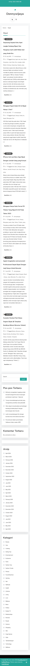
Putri (18, 334)
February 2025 (9, 499)
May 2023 (8, 525)
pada (10, 222)
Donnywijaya (15, 14)
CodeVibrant (5, 664)
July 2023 (8, 519)
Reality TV (8, 611)
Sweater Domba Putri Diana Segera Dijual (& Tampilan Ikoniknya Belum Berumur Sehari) (14, 321)
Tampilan (14, 336)
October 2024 (9, 512)
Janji (9, 277)
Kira (16, 62)
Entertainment (9, 555)
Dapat (17, 274)
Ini (23, 115)
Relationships (9, 614)
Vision (23, 277)
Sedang (9, 65)
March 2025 (9, 496)
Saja (20, 169)
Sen (13, 118)
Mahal (4, 65)
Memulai (13, 277)
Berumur (18, 331)
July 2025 (8, 483)
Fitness (7, 571)
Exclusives (8, 558)
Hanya (17, 115)
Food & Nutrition (10, 575)
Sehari (5, 336)
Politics (7, 607)
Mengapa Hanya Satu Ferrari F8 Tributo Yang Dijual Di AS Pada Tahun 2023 (13, 209)
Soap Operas (9, 634)
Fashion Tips (9, 565)
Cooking (8, 548)
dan (19, 59)
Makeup (8, 601)
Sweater (9, 336)
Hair (7, 581)
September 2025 (10, 476)
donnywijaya (17, 56)
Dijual (25, 59)
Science (8, 624)
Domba (8, 334)
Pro (17, 277)
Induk (21, 115)
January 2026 (9, 463)
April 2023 (8, 529)
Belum (14, 331)
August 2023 (9, 516)
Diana (22, 331)
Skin (7, 630)
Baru (16, 166)
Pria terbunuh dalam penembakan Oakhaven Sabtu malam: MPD (14, 421)
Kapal (4, 118)
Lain (17, 169)
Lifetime (8, 591)
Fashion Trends (9, 568)
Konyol (14, 169)
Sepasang (14, 65)
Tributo (20, 222)
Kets (13, 62)
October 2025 (9, 473)
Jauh (10, 62)
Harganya (5, 62)
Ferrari (17, 219)
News (7, 604)
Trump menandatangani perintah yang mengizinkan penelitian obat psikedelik (15, 401)
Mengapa (9, 118)
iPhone (5, 169)
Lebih (23, 62)
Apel (16, 59)
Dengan (20, 166)
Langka (19, 62)
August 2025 (9, 479)
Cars (7, 545)
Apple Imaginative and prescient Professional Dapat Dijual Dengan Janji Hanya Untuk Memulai (14, 264)
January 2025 (9, 502)
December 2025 (10, 466)
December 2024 (10, 506)
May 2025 (8, 489)
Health (7, 588)
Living (7, 594)
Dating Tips (8, 551)
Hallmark (8, 584)
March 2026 (9, 456)
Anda (13, 59)
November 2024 (10, 509)
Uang (23, 169)
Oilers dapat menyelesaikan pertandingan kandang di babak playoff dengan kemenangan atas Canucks (16, 408)
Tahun (16, 222)
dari (22, 59)
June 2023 (8, 522)
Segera (21, 334)
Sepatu (19, 65)
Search (5, 376)
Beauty (7, 542)
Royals (7, 621)
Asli (13, 166)
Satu (13, 222)
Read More (7, 94)
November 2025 (10, 469)
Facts (7, 561)
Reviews (8, 617)
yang (23, 65)
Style (7, 637)
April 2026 (8, 453)
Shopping (8, 627)
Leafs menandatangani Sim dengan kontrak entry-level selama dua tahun (15, 415)
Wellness (8, 647)
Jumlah (9, 169)
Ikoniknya (13, 334)
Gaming (8, 578)
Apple (13, 274)
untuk (19, 277)
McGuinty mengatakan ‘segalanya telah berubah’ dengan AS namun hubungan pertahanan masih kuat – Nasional (15, 395)
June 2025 (8, 486)
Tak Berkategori (10, 640)
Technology (8, 644)
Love (7, 598)
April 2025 (8, 493)
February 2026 (9, 460)
